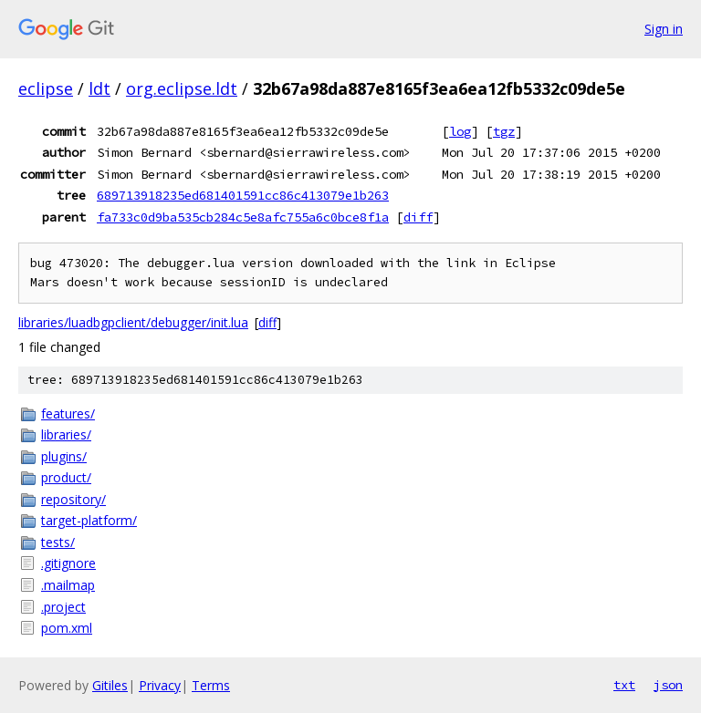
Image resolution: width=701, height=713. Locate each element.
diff (418, 217)
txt (624, 685)
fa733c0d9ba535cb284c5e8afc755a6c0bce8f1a (243, 217)
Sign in (663, 28)
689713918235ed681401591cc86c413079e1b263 (243, 195)
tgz (504, 131)
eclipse (45, 88)
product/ (66, 477)
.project (63, 606)
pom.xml (66, 627)
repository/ (73, 499)
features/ (68, 413)
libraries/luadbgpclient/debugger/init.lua (133, 322)
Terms (211, 685)
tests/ (58, 542)
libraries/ (66, 434)
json (668, 685)
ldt (99, 88)
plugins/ (64, 456)
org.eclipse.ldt (181, 88)
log (460, 131)
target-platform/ (89, 520)
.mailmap (68, 585)
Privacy (160, 685)
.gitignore (68, 563)
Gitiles (110, 685)
